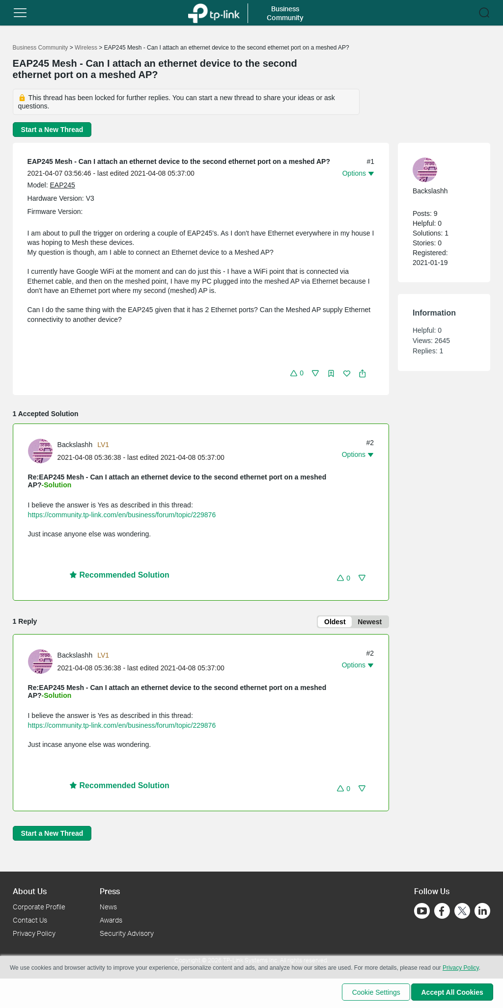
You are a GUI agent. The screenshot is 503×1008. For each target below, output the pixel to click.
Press (110, 891)
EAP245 (62, 185)
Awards (111, 920)
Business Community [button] (285, 13)
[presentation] (40, 451)
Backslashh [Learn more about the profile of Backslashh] (75, 445)
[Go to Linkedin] (482, 911)
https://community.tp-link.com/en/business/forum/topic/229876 (122, 515)
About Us (30, 891)
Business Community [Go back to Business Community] (40, 47)
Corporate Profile (39, 906)
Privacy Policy (34, 933)
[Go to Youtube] (422, 911)
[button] (20, 13)
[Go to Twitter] (462, 912)
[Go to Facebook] (442, 911)
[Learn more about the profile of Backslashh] (42, 450)
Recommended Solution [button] (119, 575)
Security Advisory (127, 933)
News (108, 906)
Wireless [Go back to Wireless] (86, 47)
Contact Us (30, 920)
